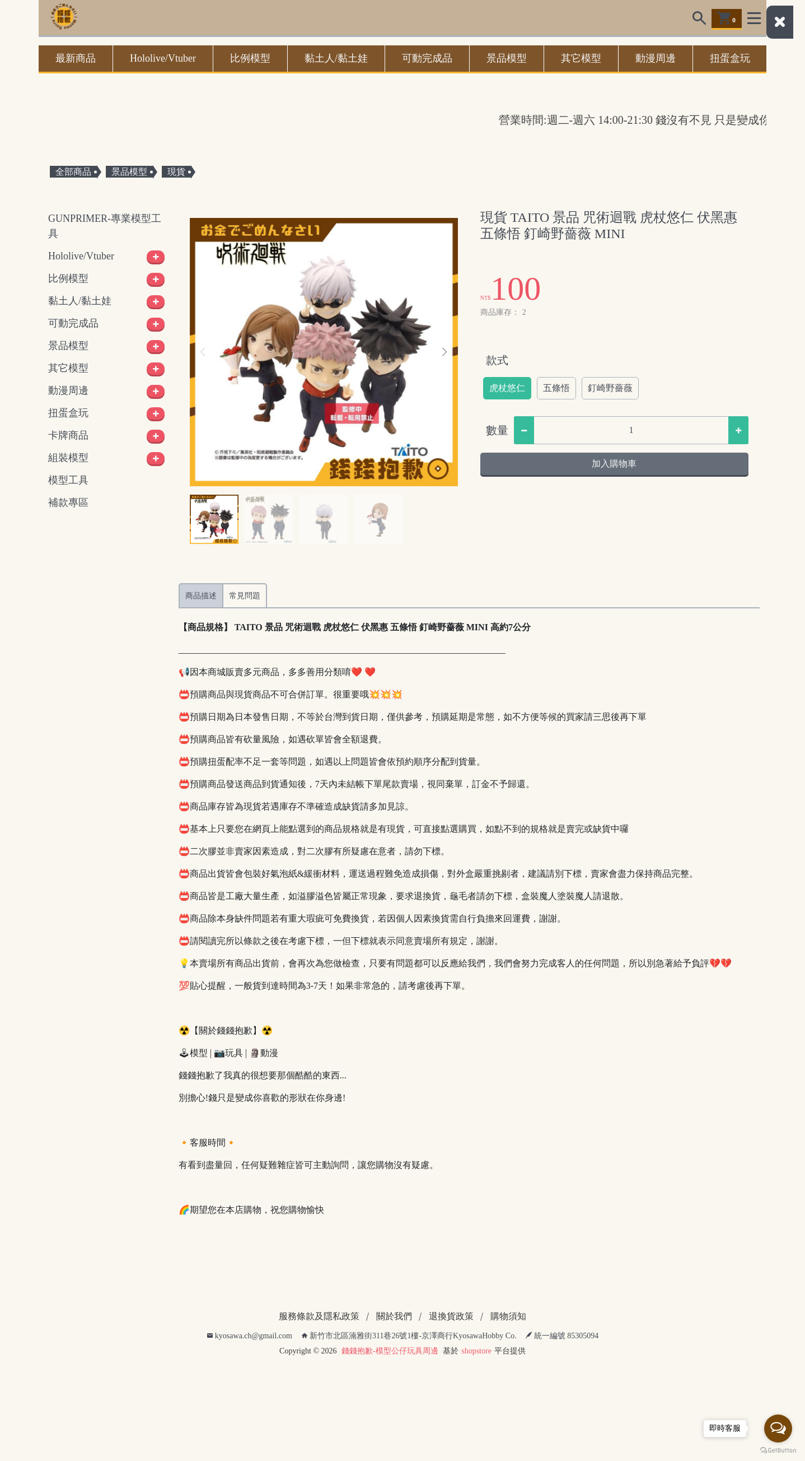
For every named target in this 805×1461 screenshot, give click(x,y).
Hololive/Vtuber (163, 58)
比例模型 (250, 58)
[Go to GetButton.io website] (778, 1449)
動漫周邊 (655, 58)
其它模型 (581, 58)
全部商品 (73, 171)
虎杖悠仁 (507, 388)
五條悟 (556, 388)
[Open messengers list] (778, 1429)
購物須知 (508, 1316)
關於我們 (394, 1316)
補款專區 (68, 502)
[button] (444, 352)
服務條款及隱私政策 (319, 1316)
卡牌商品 (68, 435)
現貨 (176, 171)
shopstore (476, 1351)
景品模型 (506, 58)
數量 (497, 430)
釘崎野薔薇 (610, 388)
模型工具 (68, 480)
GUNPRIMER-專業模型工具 (104, 226)
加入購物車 (614, 463)
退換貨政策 (451, 1316)
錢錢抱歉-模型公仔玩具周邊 (389, 1351)
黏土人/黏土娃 (336, 58)
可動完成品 (427, 58)
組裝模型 (68, 457)
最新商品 (75, 58)
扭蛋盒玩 (730, 58)
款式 (497, 360)
